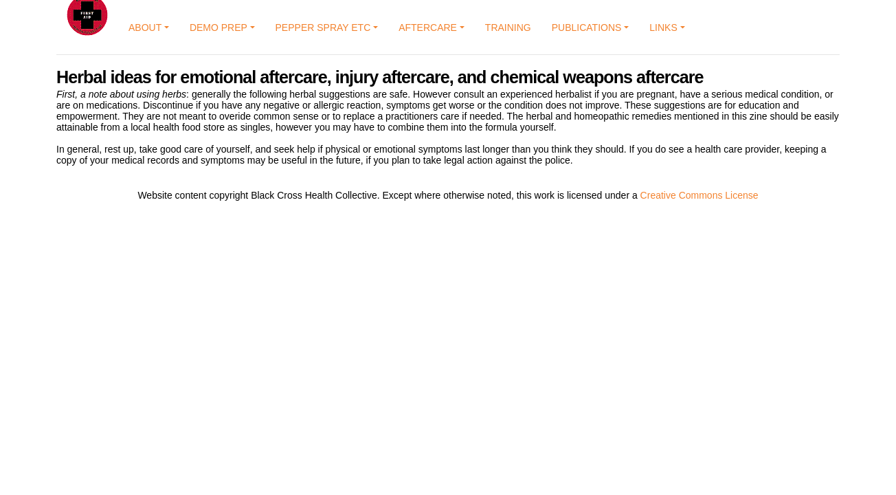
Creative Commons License (699, 195)
